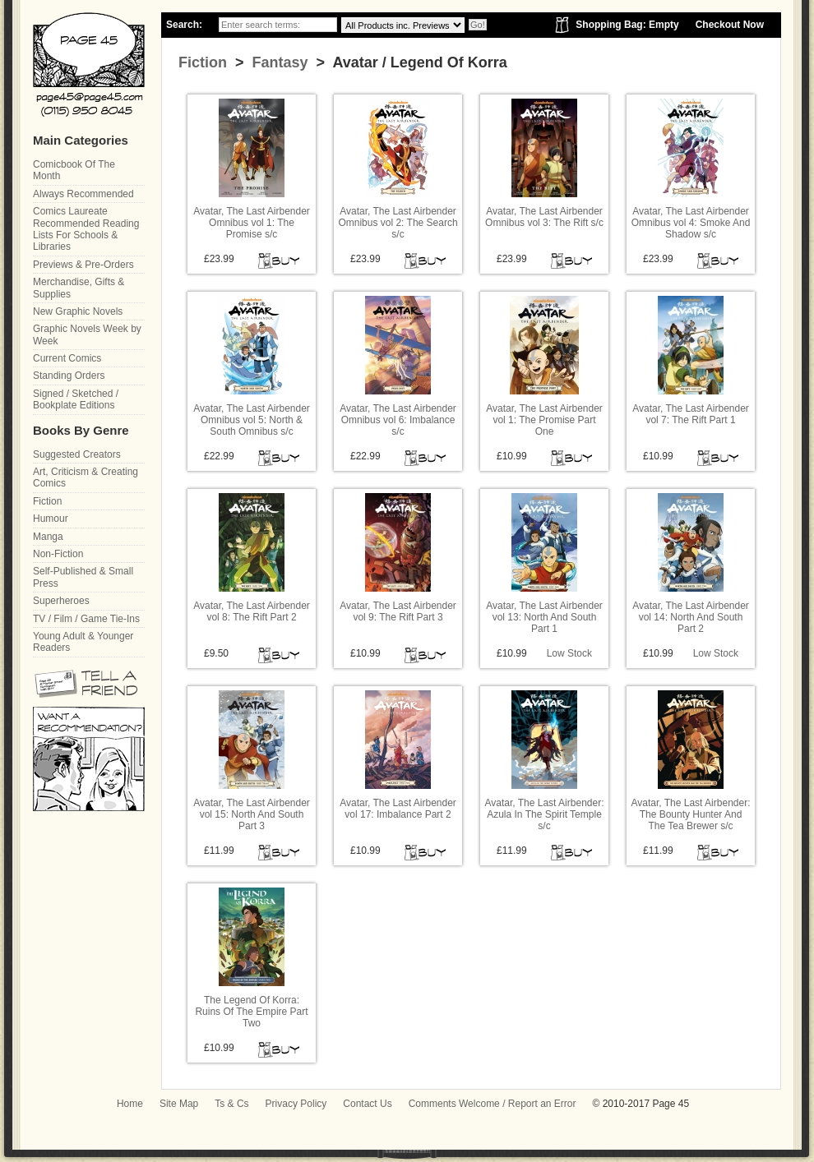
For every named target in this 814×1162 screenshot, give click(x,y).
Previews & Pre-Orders (83, 264)
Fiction (202, 62)
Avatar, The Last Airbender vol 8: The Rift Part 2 (251, 611)
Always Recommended (83, 194)
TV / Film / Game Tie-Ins (86, 619)
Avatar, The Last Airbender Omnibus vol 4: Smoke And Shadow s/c (691, 223)
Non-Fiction (58, 554)
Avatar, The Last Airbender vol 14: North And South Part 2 (690, 617)
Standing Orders (68, 375)
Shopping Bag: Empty (627, 24)
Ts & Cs (231, 1103)
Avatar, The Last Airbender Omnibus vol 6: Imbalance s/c (398, 420)
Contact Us (367, 1103)
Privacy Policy (296, 1103)
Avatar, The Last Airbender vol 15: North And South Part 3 (251, 814)
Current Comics (67, 358)
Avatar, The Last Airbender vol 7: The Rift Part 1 (690, 414)
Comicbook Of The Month (74, 170)
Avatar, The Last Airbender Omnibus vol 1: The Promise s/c (251, 223)
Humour (50, 518)
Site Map (179, 1103)
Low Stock (569, 653)
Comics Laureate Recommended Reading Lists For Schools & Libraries (86, 228)
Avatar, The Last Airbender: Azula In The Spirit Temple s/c (544, 814)
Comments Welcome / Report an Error (492, 1103)
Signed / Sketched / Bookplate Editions (75, 399)
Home (130, 1103)
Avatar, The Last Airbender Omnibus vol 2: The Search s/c (397, 223)
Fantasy (278, 62)
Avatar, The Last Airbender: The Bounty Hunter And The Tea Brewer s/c (691, 814)
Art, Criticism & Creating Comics (85, 477)
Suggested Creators (77, 454)
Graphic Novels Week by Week (87, 334)
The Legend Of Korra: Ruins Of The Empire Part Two (251, 1012)
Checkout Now (730, 24)
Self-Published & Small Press (83, 576)
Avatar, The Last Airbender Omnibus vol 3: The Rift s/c (544, 216)
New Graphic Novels (78, 311)
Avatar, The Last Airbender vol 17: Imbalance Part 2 (398, 808)
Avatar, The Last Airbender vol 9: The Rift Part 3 (398, 611)
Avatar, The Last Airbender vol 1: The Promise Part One (544, 420)
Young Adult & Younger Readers (83, 641)
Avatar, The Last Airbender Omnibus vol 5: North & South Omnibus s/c (251, 420)
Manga (48, 536)
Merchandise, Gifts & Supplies (78, 287)
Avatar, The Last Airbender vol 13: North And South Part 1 (544, 617)
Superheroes (61, 600)
